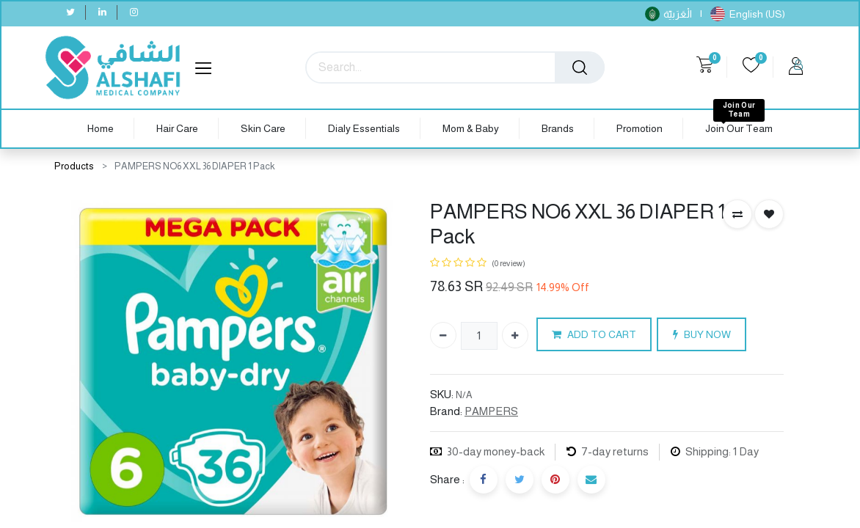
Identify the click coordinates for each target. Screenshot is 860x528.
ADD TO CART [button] (594, 334)
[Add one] (515, 335)
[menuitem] (100, 128)
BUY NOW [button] (702, 334)
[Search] (580, 67)
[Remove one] (443, 335)
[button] (737, 214)
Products (74, 166)
